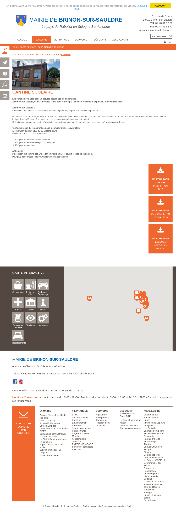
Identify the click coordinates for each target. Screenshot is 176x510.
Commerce (101, 420)
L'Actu (75, 414)
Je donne (69, 46)
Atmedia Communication (104, 506)
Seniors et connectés (82, 446)
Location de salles (48, 436)
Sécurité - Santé (80, 417)
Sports (147, 420)
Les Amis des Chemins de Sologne (154, 429)
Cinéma (147, 452)
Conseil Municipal (48, 420)
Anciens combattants (154, 433)
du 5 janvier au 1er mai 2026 (160, 210)
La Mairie (41, 39)
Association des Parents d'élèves (152, 437)
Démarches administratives (53, 434)
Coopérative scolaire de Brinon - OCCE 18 (154, 459)
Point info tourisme (129, 425)
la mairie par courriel (23, 424)
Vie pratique (61, 39)
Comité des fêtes (152, 455)
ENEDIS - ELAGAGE (82, 444)
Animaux (76, 449)
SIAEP (43, 431)
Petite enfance (79, 431)
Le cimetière (46, 442)
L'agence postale (80, 433)
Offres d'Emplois (48, 426)
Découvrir (100, 39)
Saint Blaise (150, 500)
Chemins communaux (130, 428)
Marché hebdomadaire (79, 437)
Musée (123, 422)
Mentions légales (125, 506)
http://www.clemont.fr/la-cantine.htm (51, 157)
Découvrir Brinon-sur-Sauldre (127, 414)
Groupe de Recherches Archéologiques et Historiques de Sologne (153, 473)
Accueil (22, 39)
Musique (148, 492)
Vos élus (44, 417)
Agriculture (101, 414)
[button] (145, 300)
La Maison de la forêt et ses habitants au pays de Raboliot (154, 484)
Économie (81, 39)
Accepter (160, 5)
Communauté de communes (54, 428)
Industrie (100, 425)
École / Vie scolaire (47, 54)
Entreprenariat (103, 417)
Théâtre (147, 444)
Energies (76, 420)
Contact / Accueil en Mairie (53, 415)
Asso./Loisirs (120, 39)
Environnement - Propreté (80, 424)
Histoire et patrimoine (130, 420)
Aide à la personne (81, 428)
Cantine (65, 54)
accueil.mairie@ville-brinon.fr (156, 30)
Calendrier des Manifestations (151, 416)
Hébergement (102, 422)
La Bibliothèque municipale (53, 439)
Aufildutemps (150, 441)
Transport (76, 441)
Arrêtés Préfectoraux (50, 423)
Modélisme (149, 489)
